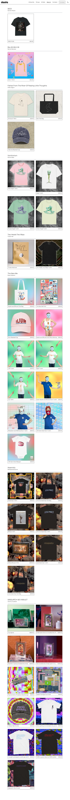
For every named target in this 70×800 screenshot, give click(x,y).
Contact (54, 2)
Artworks (31, 2)
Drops (38, 2)
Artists (43, 2)
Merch (49, 2)
